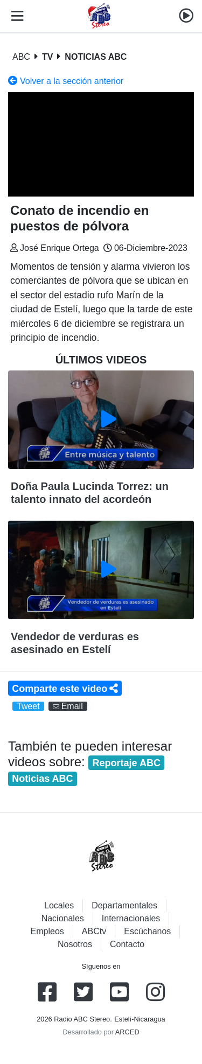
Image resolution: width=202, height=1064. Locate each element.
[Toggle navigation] (15, 16)
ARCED (127, 1032)
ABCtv (94, 931)
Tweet (28, 706)
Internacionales (131, 918)
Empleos (47, 931)
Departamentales (124, 905)
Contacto (127, 944)
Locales (59, 905)
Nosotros (75, 944)
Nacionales (62, 918)
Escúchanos (147, 931)
